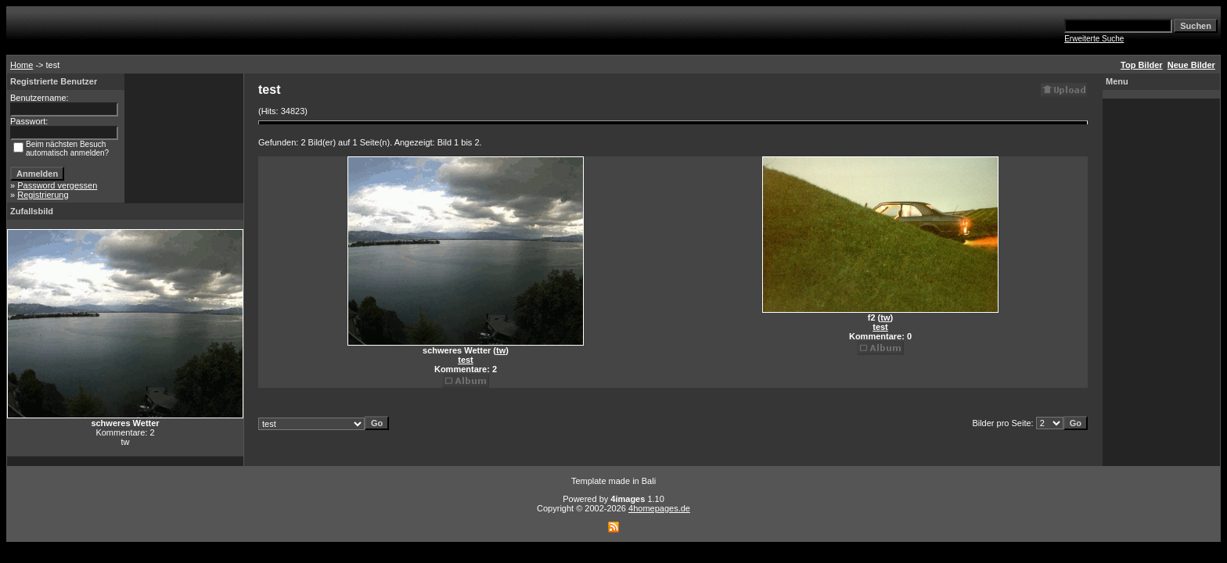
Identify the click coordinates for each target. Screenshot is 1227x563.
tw (501, 350)
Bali (649, 481)
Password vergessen (57, 185)
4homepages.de (659, 508)
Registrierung (42, 194)
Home (21, 65)
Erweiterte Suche (1094, 38)
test (465, 359)
